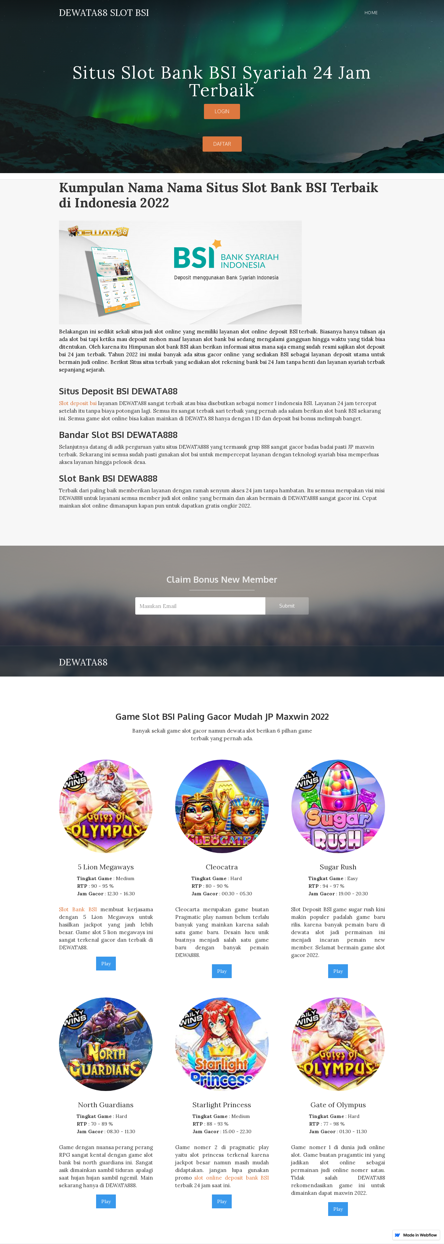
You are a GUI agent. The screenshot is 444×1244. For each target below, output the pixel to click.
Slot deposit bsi (78, 403)
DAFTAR (222, 144)
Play (106, 963)
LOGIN (222, 111)
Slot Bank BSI (78, 909)
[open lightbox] (222, 300)
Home (371, 12)
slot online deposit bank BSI (231, 1177)
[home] (104, 11)
